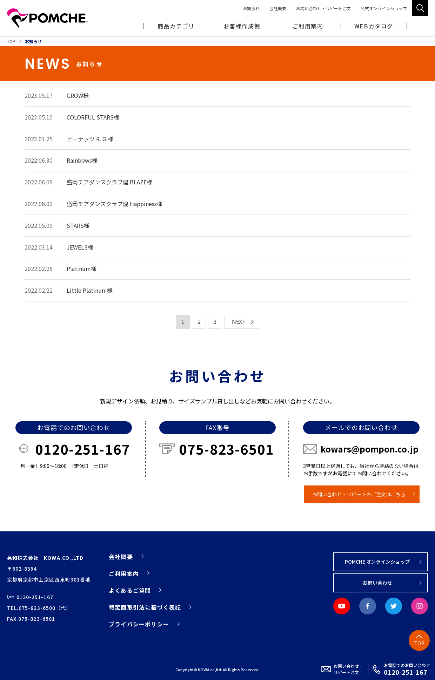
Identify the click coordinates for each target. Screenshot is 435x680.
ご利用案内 (124, 573)
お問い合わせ (377, 582)
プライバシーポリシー (139, 624)
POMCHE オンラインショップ (377, 561)
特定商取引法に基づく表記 (145, 607)
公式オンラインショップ (384, 8)
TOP (11, 41)
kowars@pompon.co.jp (370, 449)
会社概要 (277, 8)
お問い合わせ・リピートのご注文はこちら (359, 494)
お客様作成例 (242, 26)
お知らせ (251, 8)
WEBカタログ (373, 26)
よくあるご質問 (130, 590)
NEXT (239, 321)
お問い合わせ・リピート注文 (323, 8)
